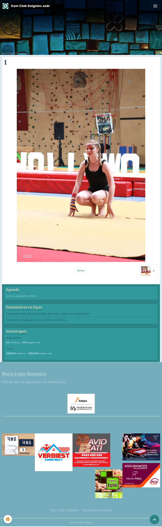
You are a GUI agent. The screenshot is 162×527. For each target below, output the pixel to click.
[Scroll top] (154, 519)
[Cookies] (8, 519)
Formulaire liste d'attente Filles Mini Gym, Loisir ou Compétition (47, 314)
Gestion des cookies (81, 522)
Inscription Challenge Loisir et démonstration (36, 320)
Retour (81, 270)
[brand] (27, 6)
